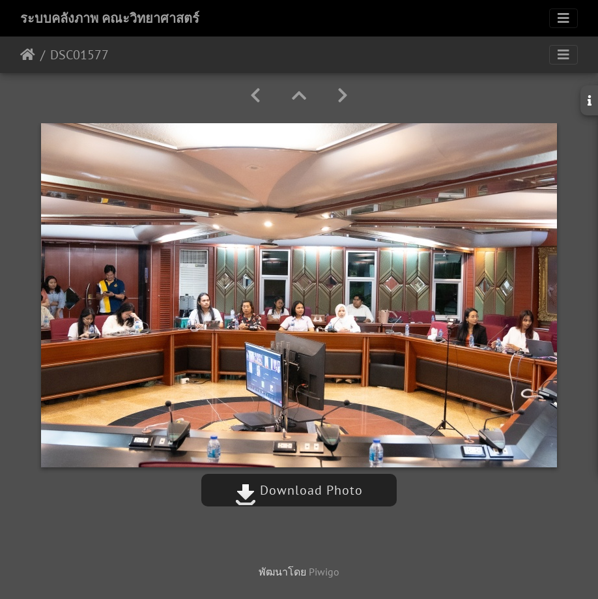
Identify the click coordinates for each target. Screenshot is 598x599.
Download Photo (299, 490)
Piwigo (324, 571)
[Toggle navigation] (563, 18)
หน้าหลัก (27, 55)
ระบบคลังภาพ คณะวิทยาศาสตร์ (109, 18)
